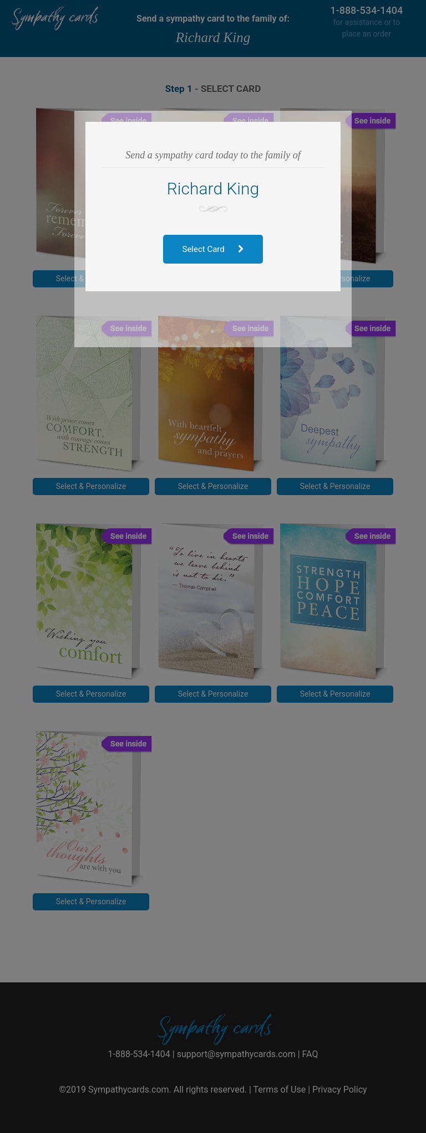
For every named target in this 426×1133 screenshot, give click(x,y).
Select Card (213, 249)
